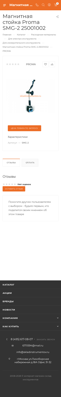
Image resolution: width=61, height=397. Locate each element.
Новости (9, 309)
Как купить (11, 326)
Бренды (8, 301)
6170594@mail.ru (32, 345)
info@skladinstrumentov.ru (32, 352)
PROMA (31, 64)
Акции (7, 293)
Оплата (30, 162)
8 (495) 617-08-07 (22, 339)
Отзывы (11, 162)
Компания (10, 318)
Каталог (8, 284)
